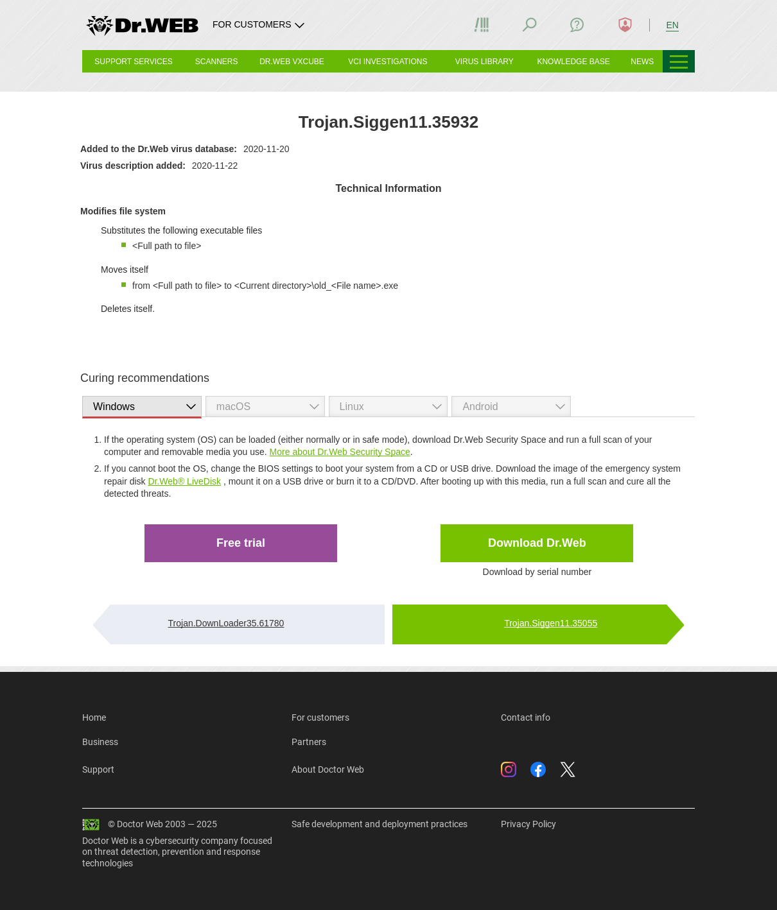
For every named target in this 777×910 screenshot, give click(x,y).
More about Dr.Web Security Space (340, 452)
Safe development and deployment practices (379, 824)
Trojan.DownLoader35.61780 (226, 623)
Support (98, 769)
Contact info (525, 717)
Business (100, 741)
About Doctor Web (328, 769)
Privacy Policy (528, 824)
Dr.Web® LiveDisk (184, 481)
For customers (320, 717)
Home (94, 717)
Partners (309, 741)
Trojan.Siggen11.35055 (550, 623)
